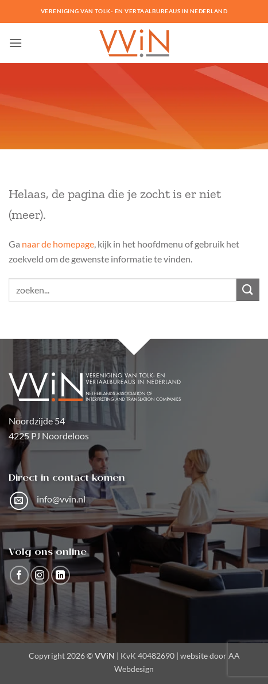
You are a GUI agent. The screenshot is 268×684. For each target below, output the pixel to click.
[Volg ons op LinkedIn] (60, 575)
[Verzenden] (247, 290)
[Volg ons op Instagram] (39, 575)
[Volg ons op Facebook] (19, 575)
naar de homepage (58, 243)
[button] (15, 43)
